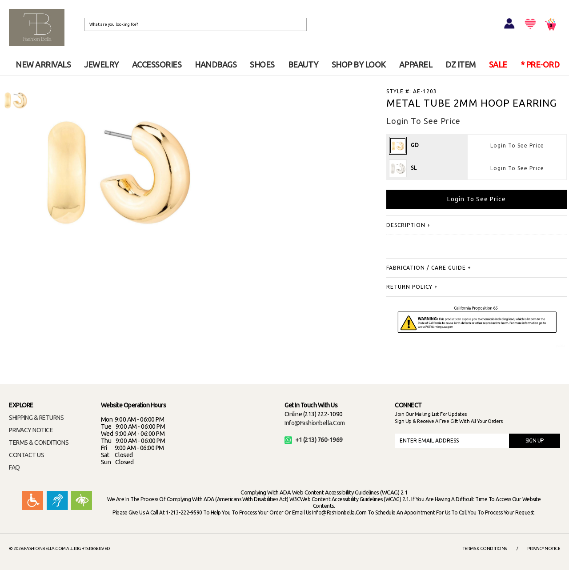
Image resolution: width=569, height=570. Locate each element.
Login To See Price (517, 145)
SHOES (262, 64)
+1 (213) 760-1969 (313, 439)
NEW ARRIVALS (43, 64)
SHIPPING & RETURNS (36, 417)
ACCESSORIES (157, 64)
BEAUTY (303, 64)
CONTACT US (26, 454)
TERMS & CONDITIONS (38, 442)
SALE (498, 64)
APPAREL (416, 64)
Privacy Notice (543, 548)
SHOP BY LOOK (359, 64)
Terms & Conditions (485, 548)
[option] (15, 100)
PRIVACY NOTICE (31, 430)
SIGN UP (534, 440)
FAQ (14, 467)
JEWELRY (101, 64)
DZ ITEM (460, 64)
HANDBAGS (215, 64)
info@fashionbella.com (314, 423)
